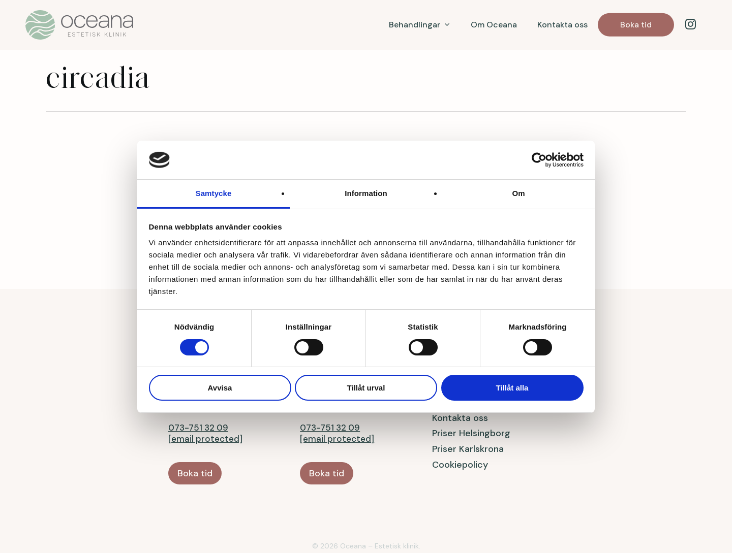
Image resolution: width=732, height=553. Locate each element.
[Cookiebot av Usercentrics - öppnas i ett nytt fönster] (539, 160)
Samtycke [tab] (214, 193)
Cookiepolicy (460, 431)
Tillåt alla (512, 387)
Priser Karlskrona (468, 415)
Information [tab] (366, 193)
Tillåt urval (366, 387)
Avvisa (220, 387)
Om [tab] (518, 193)
